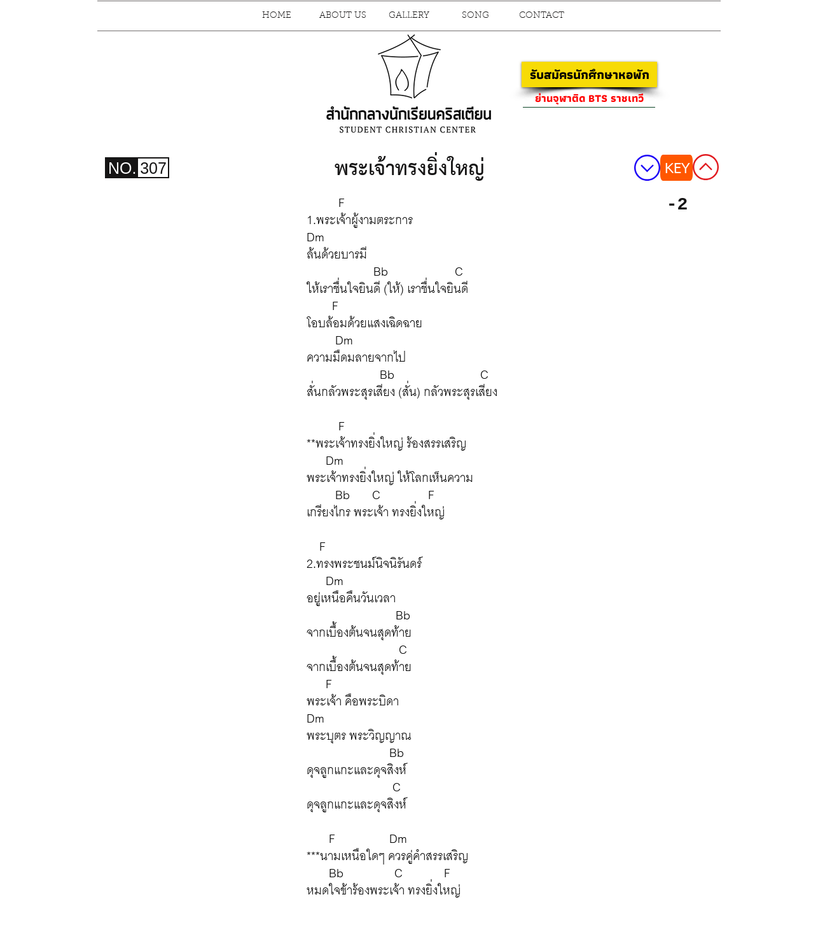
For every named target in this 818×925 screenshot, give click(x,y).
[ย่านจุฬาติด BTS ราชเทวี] (589, 98)
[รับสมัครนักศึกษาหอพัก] (589, 74)
